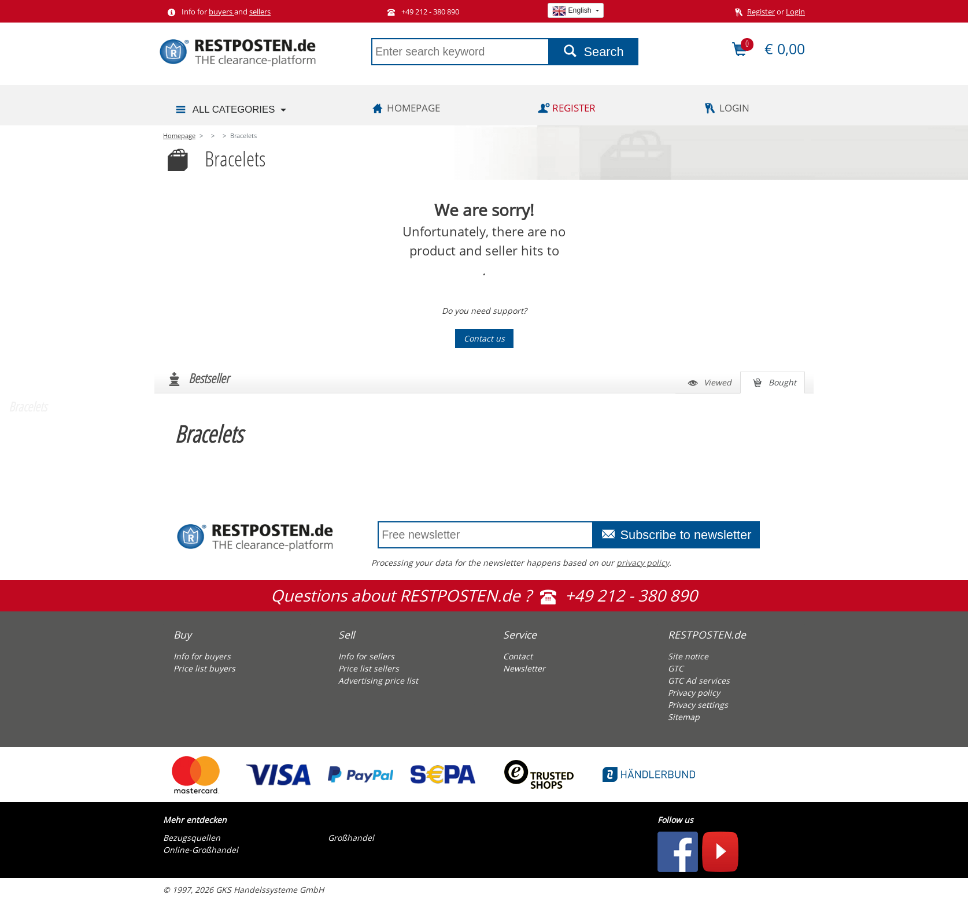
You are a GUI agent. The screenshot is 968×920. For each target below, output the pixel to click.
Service (520, 634)
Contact (518, 656)
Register (761, 11)
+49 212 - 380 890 (421, 11)
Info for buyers (202, 656)
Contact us (484, 338)
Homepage (404, 107)
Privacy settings (698, 704)
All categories (224, 110)
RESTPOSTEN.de (707, 634)
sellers (260, 11)
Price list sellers (368, 668)
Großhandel (351, 837)
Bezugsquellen (191, 837)
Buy (182, 634)
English (572, 11)
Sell (346, 634)
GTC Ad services (699, 680)
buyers (221, 11)
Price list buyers (204, 668)
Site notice (688, 656)
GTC (675, 668)
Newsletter (524, 668)
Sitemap (684, 716)
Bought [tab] (772, 383)
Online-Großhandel (200, 849)
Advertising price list (378, 680)
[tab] (237, 631)
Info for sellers (366, 656)
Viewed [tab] (707, 383)
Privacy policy (694, 692)
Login (795, 11)
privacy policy (642, 562)
